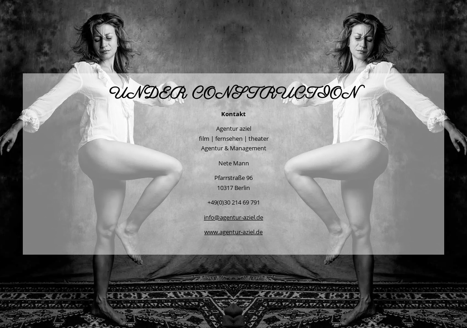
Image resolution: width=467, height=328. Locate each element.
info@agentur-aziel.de (233, 217)
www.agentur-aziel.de (233, 232)
